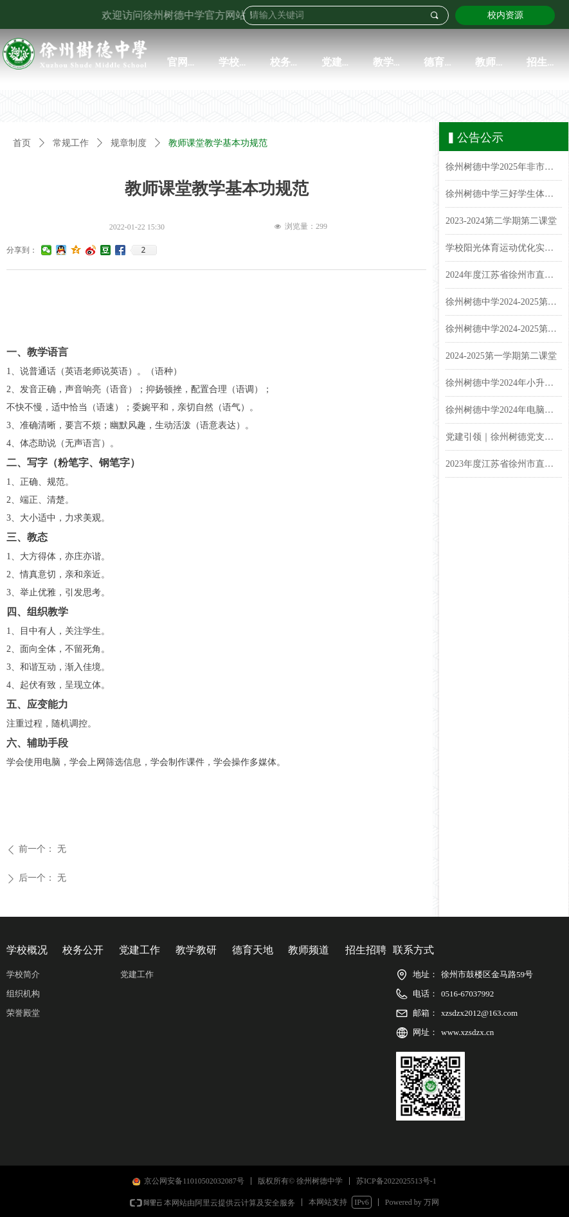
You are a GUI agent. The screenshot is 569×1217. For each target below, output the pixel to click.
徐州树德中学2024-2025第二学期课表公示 (504, 304)
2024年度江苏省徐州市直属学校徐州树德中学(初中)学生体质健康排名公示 (504, 277)
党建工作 (137, 974)
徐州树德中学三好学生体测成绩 (504, 196)
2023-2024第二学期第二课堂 (501, 223)
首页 (22, 143)
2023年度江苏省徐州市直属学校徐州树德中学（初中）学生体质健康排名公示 (504, 466)
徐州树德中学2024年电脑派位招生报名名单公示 (504, 412)
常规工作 (71, 143)
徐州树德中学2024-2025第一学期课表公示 (504, 331)
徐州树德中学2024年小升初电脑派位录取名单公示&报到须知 (504, 385)
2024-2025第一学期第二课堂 (501, 358)
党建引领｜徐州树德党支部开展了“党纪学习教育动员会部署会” (504, 439)
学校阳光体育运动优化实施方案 (504, 250)
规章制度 (129, 143)
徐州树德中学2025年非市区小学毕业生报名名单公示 (504, 169)
